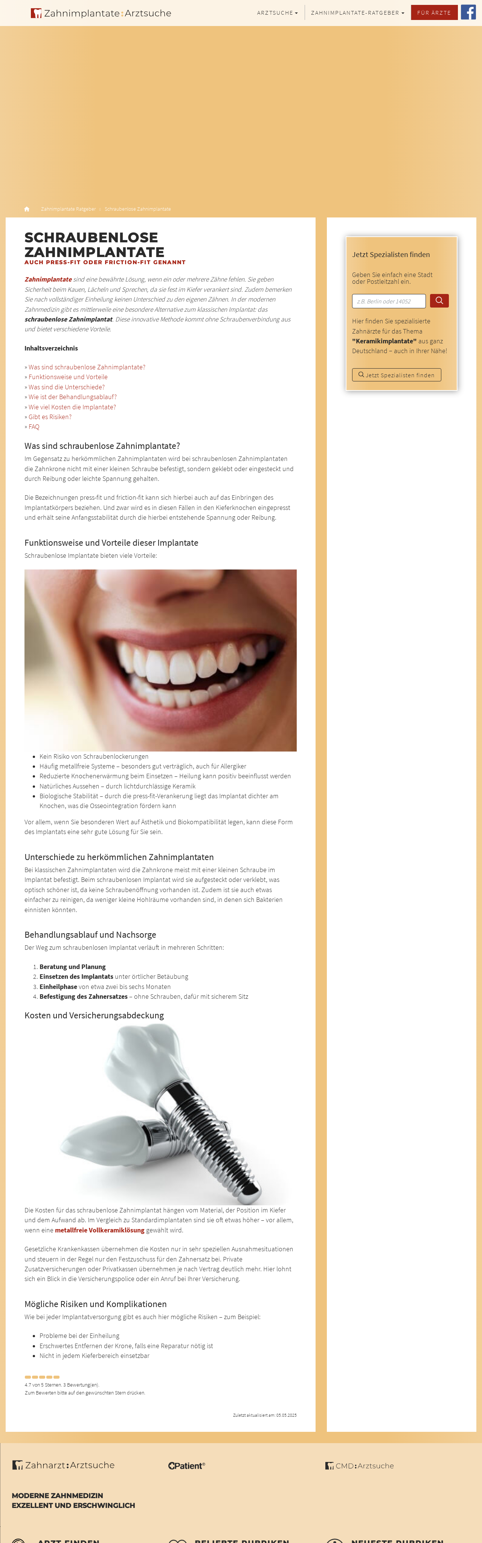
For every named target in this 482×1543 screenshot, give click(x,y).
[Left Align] (28, 1377)
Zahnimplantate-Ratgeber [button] (355, 12)
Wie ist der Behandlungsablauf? (73, 397)
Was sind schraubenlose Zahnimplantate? (87, 367)
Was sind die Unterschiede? (67, 387)
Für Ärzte (434, 12)
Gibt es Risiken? (50, 417)
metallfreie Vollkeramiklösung (100, 1230)
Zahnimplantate (48, 279)
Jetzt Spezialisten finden (396, 375)
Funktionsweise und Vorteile (68, 377)
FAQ (34, 426)
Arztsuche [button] (275, 12)
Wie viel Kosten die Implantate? (72, 407)
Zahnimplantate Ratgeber (68, 209)
